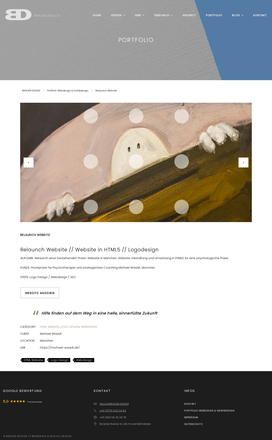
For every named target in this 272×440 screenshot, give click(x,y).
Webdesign (89, 327)
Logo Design (70, 327)
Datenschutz (193, 424)
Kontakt (190, 404)
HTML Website (49, 327)
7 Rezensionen (34, 402)
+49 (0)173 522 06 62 (112, 410)
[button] (37, 162)
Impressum (191, 417)
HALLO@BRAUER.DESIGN (114, 404)
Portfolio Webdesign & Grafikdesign (209, 410)
